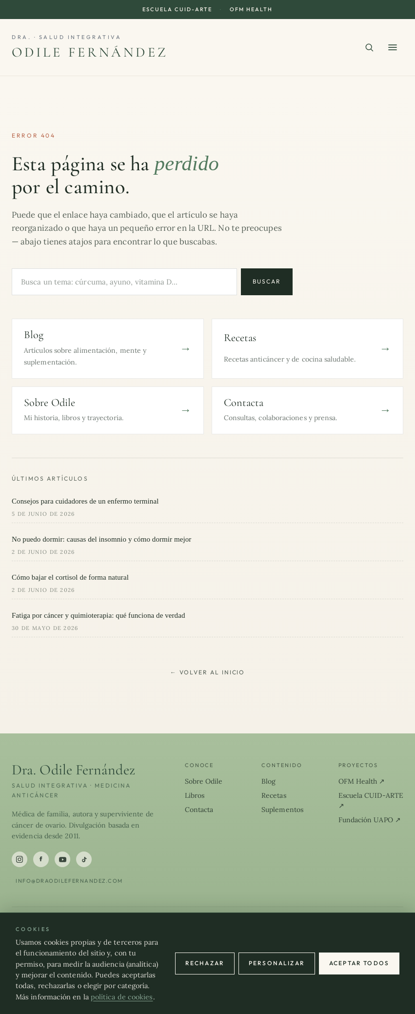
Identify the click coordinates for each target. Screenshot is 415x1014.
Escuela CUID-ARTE (177, 9)
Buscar (267, 281)
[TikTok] (84, 859)
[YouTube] (62, 859)
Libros (195, 795)
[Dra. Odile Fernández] (90, 47)
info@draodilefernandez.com (69, 880)
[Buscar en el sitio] (369, 47)
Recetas (273, 795)
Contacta (199, 809)
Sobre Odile (204, 781)
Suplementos (282, 809)
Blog (268, 781)
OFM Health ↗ (361, 781)
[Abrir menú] (392, 47)
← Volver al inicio (207, 672)
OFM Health (251, 9)
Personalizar (277, 963)
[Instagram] (19, 859)
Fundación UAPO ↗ (369, 819)
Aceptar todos (359, 963)
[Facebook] (41, 859)
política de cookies (122, 997)
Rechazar (204, 963)
